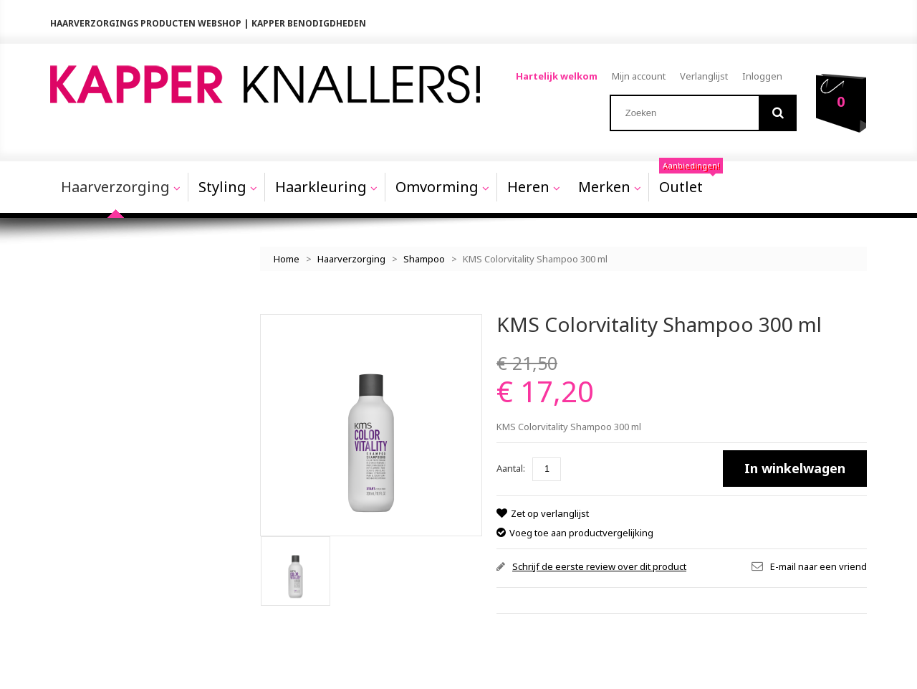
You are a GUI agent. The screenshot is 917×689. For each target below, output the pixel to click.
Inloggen (762, 76)
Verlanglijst (704, 76)
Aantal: (510, 466)
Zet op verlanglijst (549, 511)
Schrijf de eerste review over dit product (599, 564)
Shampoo (424, 257)
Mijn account (639, 76)
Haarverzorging (351, 257)
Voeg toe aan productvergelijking (581, 530)
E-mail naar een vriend (818, 564)
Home (286, 257)
